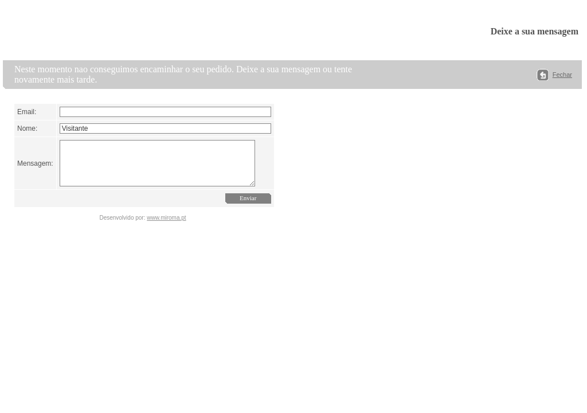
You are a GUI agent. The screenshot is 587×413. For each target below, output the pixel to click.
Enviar (254, 206)
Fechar (562, 74)
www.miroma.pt (166, 226)
